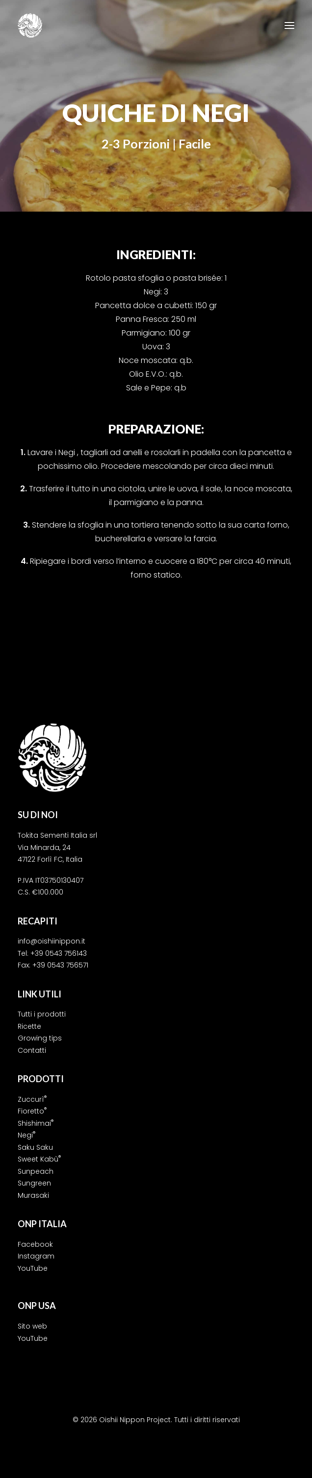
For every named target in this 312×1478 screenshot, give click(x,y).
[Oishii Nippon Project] (30, 25)
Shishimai (35, 1123)
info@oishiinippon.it (51, 941)
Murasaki (33, 1195)
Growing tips (40, 1038)
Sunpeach (35, 1171)
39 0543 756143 (61, 953)
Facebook (35, 1244)
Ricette (29, 1026)
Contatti (32, 1050)
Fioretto (32, 1111)
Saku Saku (35, 1147)
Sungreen (34, 1183)
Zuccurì (32, 1099)
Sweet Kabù (39, 1159)
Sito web (32, 1326)
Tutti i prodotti (42, 1014)
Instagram (36, 1256)
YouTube (33, 1268)
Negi (26, 1135)
